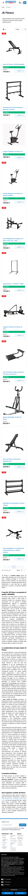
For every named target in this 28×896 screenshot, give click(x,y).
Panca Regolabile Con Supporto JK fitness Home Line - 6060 (13, 239)
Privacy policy (13, 848)
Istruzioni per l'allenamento (20, 838)
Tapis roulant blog (12, 836)
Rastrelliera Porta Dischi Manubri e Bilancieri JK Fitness (13, 108)
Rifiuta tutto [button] (7, 893)
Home (3, 7)
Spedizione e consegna (4, 847)
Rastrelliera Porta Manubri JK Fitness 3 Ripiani (13, 504)
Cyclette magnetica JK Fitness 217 (13, 151)
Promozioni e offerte (12, 843)
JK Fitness (8, 7)
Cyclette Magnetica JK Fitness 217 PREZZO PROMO (13, 194)
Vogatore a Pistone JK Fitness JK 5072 (12, 328)
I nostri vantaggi (13, 840)
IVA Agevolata (13, 850)
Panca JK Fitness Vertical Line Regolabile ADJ (11, 460)
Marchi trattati (13, 838)
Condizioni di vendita (4, 840)
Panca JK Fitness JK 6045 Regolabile (13, 64)
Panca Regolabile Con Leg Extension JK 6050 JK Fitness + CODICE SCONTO (13, 550)
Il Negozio (4, 837)
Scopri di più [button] (14, 889)
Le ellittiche (19, 840)
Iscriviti (22, 825)
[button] (26, 854)
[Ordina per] (19, 29)
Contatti (3, 844)
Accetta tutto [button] (20, 893)
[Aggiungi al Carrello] (20, 70)
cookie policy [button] (6, 865)
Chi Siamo (4, 835)
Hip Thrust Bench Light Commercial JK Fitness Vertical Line (13, 373)
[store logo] (10, 2)
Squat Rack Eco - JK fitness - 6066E (13, 284)
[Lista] (5, 29)
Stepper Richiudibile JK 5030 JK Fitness (12, 418)
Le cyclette (19, 842)
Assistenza (4, 842)
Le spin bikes (20, 844)
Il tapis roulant (20, 835)
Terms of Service (14, 829)
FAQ (11, 846)
